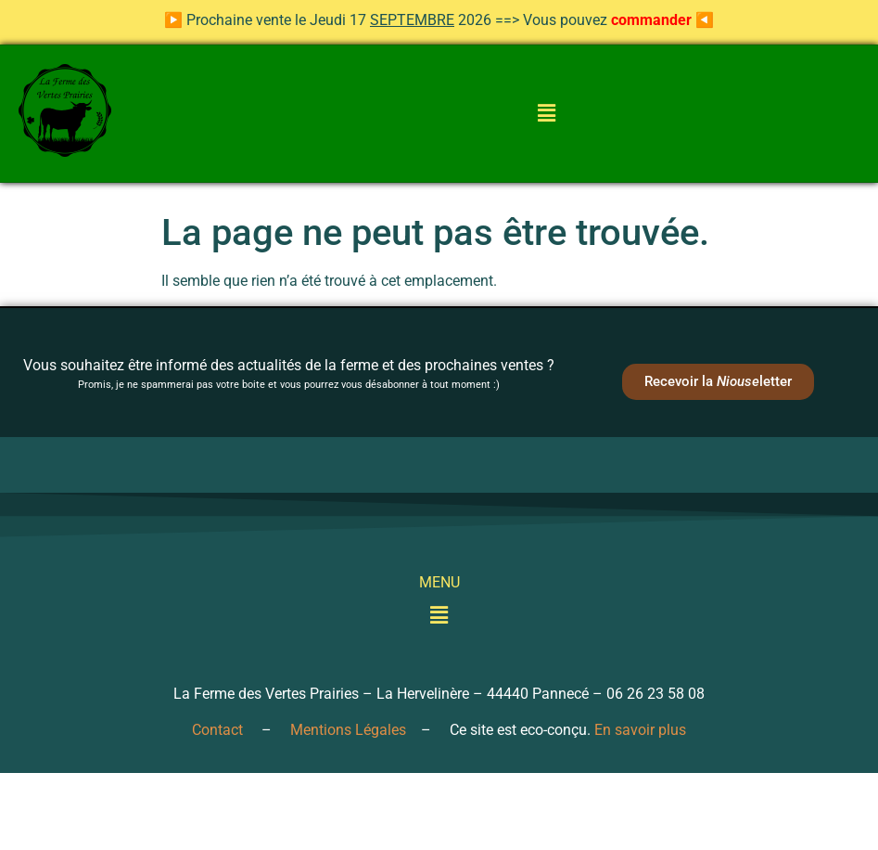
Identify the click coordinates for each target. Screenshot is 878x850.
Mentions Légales (348, 730)
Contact (217, 730)
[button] (546, 114)
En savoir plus (640, 730)
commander (651, 20)
